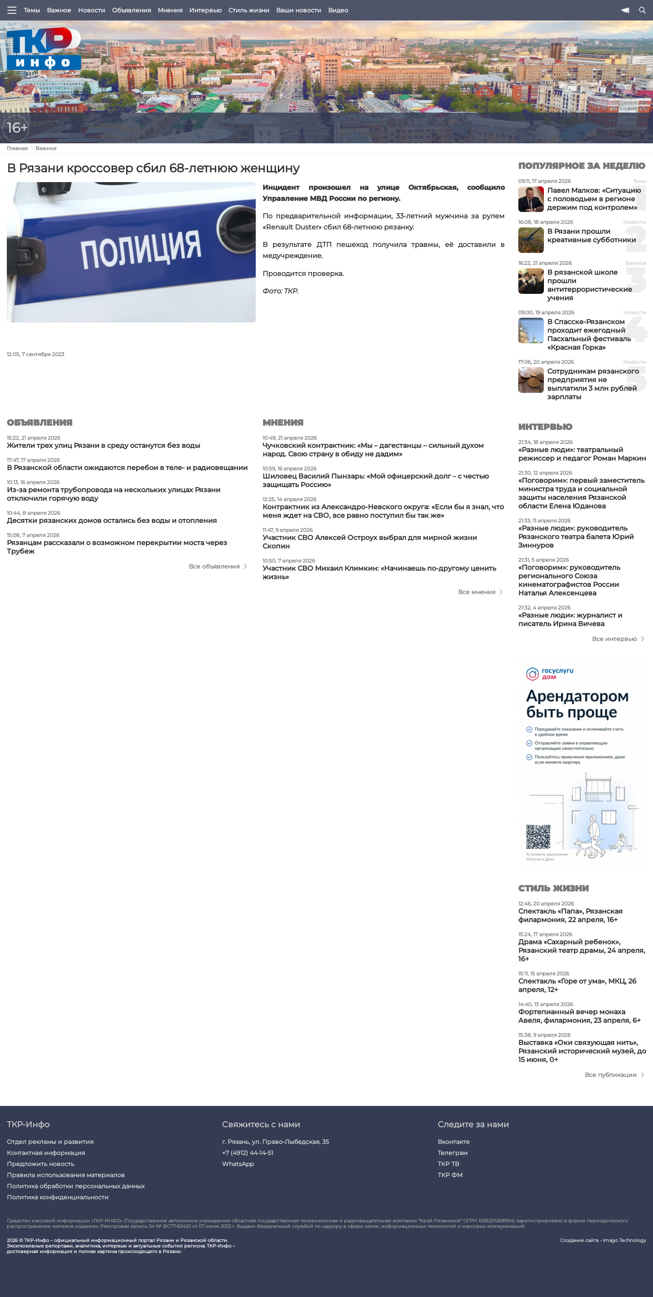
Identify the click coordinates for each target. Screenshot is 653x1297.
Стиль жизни (248, 10)
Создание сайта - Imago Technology (603, 1240)
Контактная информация (46, 1153)
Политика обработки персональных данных (75, 1186)
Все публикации (611, 1075)
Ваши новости (298, 10)
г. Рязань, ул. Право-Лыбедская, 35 (275, 1142)
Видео (338, 10)
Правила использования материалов (66, 1175)
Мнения (170, 10)
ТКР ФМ (450, 1175)
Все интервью (614, 639)
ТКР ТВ (448, 1164)
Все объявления (214, 566)
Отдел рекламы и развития (50, 1142)
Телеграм (453, 1153)
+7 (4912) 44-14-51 (247, 1153)
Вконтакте (454, 1142)
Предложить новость (40, 1164)
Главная (17, 148)
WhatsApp (238, 1164)
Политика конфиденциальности (58, 1197)
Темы (32, 10)
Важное (59, 10)
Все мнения (476, 592)
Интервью (205, 10)
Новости (91, 10)
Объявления (131, 10)
